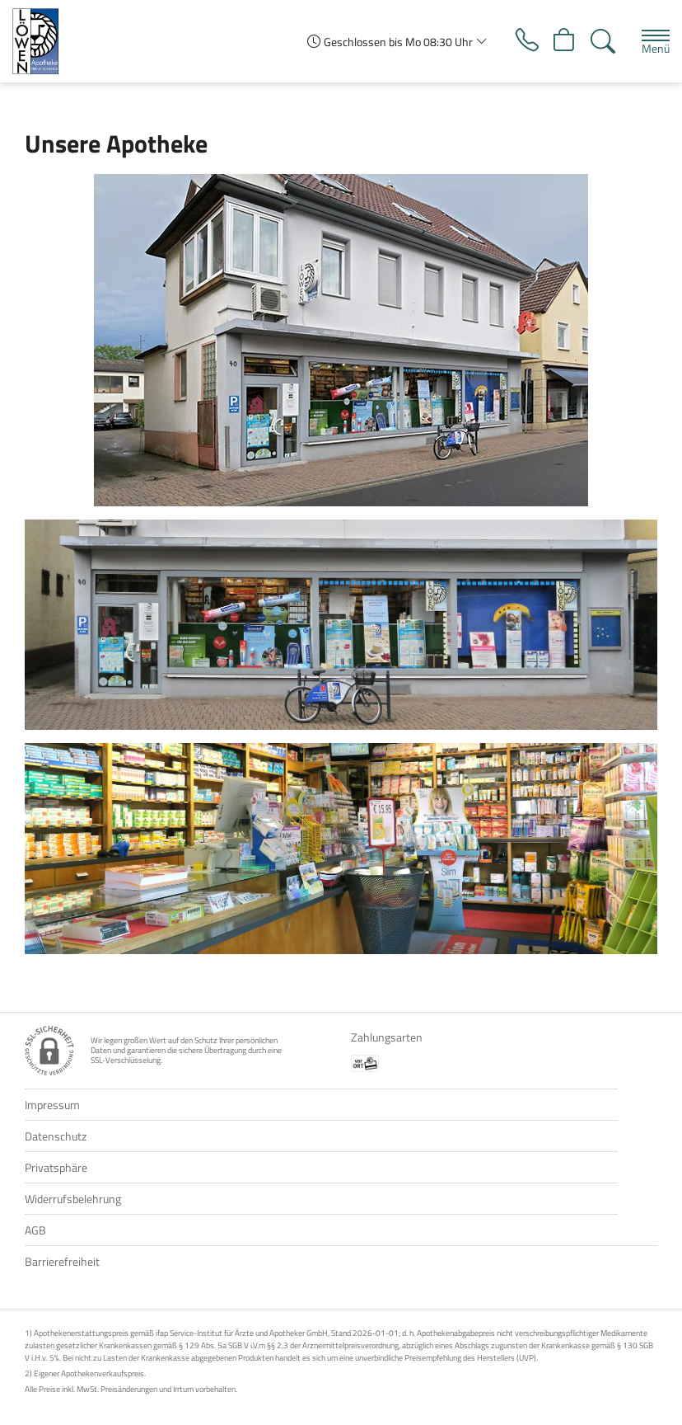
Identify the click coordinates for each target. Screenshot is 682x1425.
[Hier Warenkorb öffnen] (564, 41)
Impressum (52, 1104)
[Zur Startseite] (42, 41)
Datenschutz (55, 1136)
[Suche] (603, 41)
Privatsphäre (56, 1167)
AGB (35, 1230)
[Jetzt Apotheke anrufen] (525, 41)
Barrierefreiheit (62, 1261)
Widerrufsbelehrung (73, 1198)
